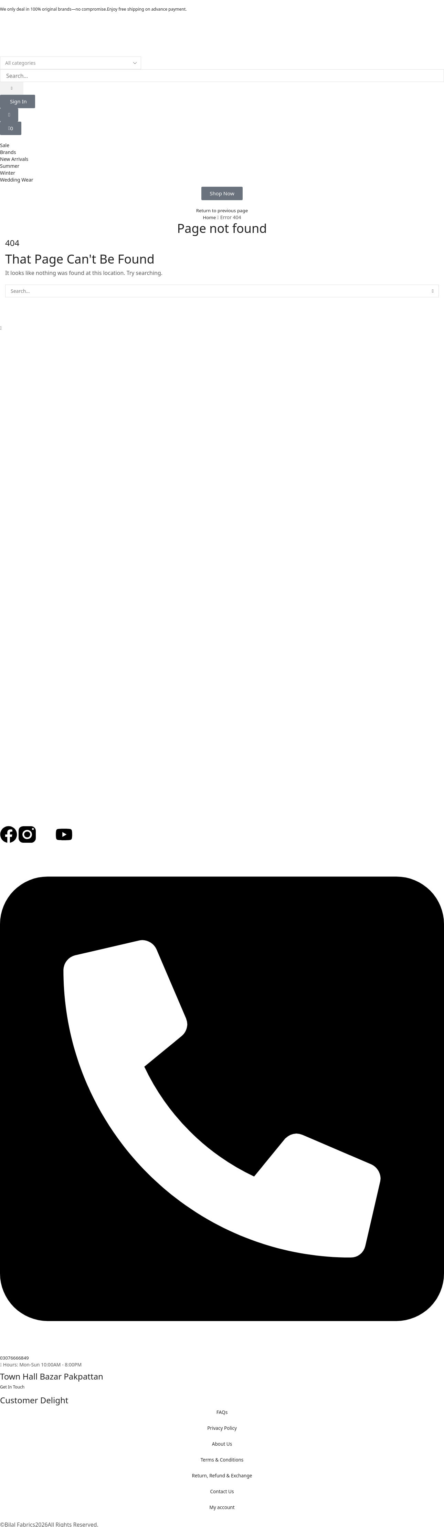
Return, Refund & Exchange (222, 1475)
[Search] (11, 88)
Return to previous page (222, 210)
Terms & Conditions (222, 1459)
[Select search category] (70, 63)
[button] (17, 101)
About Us (222, 1444)
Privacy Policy (222, 1428)
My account (222, 1507)
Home (209, 217)
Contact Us (222, 1491)
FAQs (222, 1412)
